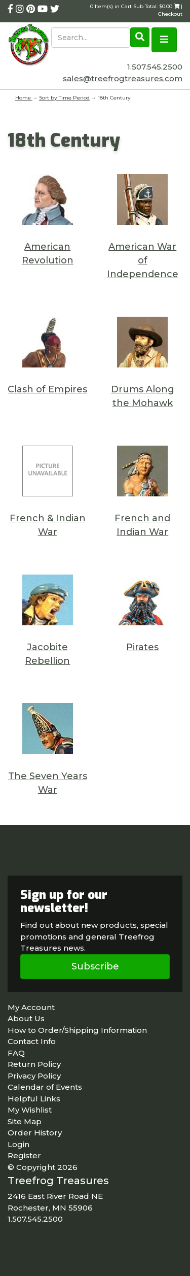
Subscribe (95, 966)
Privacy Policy (34, 1076)
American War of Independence (142, 260)
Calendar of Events (45, 1087)
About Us (26, 1018)
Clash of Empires (47, 389)
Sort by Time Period (64, 97)
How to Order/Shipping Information (77, 1030)
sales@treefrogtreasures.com (122, 78)
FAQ (16, 1053)
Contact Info (32, 1041)
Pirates (142, 647)
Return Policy (34, 1064)
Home (23, 97)
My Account (31, 1007)
